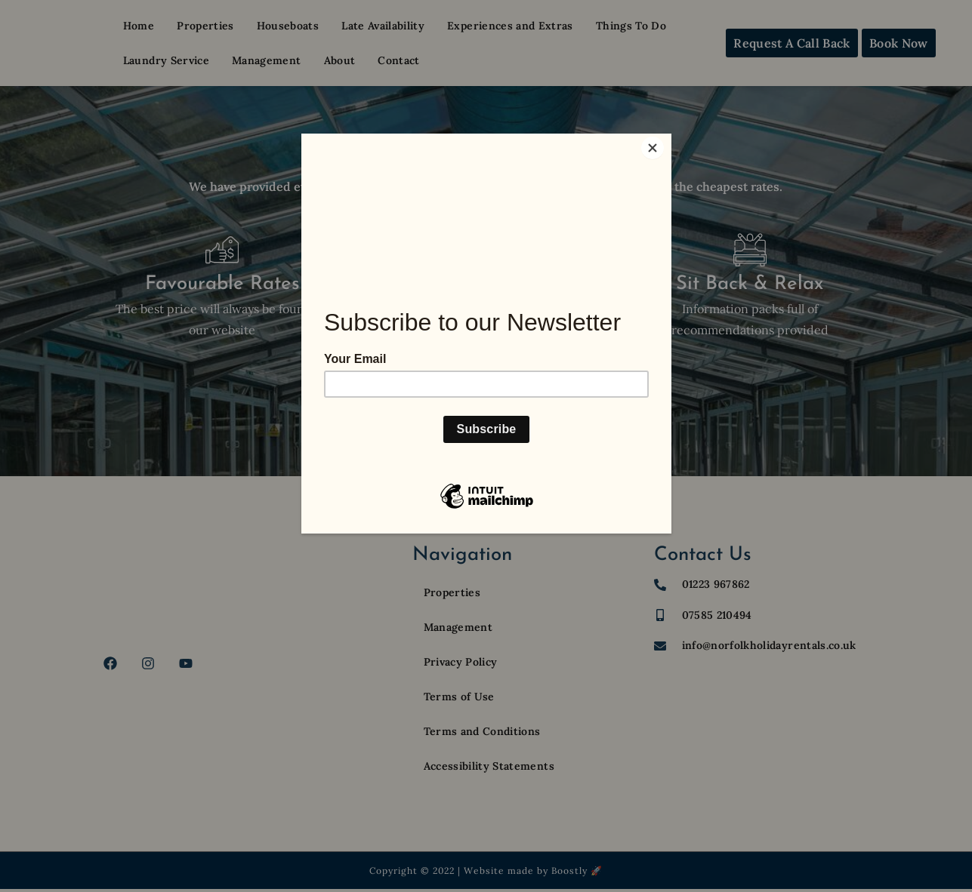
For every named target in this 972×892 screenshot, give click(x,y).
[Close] (667, 137)
